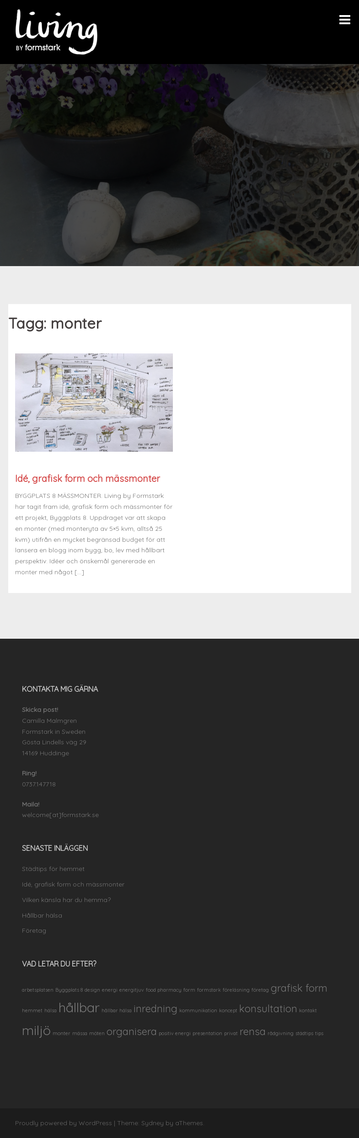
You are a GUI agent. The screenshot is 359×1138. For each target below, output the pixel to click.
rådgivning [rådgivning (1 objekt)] (281, 1033)
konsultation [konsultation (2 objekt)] (268, 1008)
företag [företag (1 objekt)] (260, 990)
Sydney (152, 1123)
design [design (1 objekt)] (92, 990)
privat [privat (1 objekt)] (231, 1033)
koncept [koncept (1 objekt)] (228, 1010)
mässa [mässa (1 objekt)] (79, 1033)
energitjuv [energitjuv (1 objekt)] (131, 990)
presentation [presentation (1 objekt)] (207, 1033)
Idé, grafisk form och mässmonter (87, 478)
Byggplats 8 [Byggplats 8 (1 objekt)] (69, 990)
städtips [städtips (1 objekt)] (304, 1033)
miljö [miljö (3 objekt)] (36, 1030)
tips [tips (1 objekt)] (319, 1033)
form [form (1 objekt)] (189, 990)
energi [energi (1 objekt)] (110, 990)
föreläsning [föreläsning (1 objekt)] (236, 990)
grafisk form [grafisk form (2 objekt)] (299, 988)
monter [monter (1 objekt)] (61, 1033)
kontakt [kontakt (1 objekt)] (308, 1010)
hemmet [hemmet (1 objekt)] (32, 1010)
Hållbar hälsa (42, 915)
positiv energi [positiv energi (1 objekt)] (175, 1033)
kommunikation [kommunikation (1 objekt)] (198, 1010)
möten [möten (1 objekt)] (97, 1033)
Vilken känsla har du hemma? (66, 900)
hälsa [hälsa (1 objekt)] (50, 1010)
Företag (34, 930)
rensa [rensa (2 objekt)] (253, 1031)
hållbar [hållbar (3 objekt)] (79, 1007)
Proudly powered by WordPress (63, 1123)
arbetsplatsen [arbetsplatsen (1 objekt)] (38, 990)
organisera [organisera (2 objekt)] (132, 1031)
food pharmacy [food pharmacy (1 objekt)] (164, 990)
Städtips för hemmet (53, 869)
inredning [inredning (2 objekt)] (155, 1008)
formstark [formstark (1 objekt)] (209, 990)
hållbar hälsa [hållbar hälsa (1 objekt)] (117, 1010)
